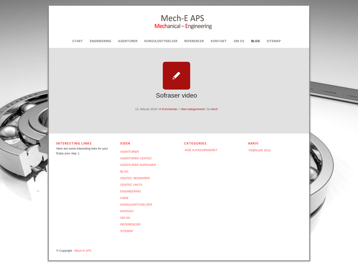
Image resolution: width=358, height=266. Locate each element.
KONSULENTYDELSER (136, 204)
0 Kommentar (168, 109)
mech (214, 109)
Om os (125, 218)
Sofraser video (176, 95)
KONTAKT (127, 211)
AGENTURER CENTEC (136, 158)
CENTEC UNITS (131, 184)
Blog (124, 171)
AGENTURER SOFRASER (138, 165)
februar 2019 (259, 150)
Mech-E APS (83, 250)
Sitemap (126, 231)
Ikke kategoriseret (193, 109)
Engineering (130, 191)
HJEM (124, 198)
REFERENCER (130, 224)
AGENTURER (129, 151)
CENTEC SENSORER (135, 178)
